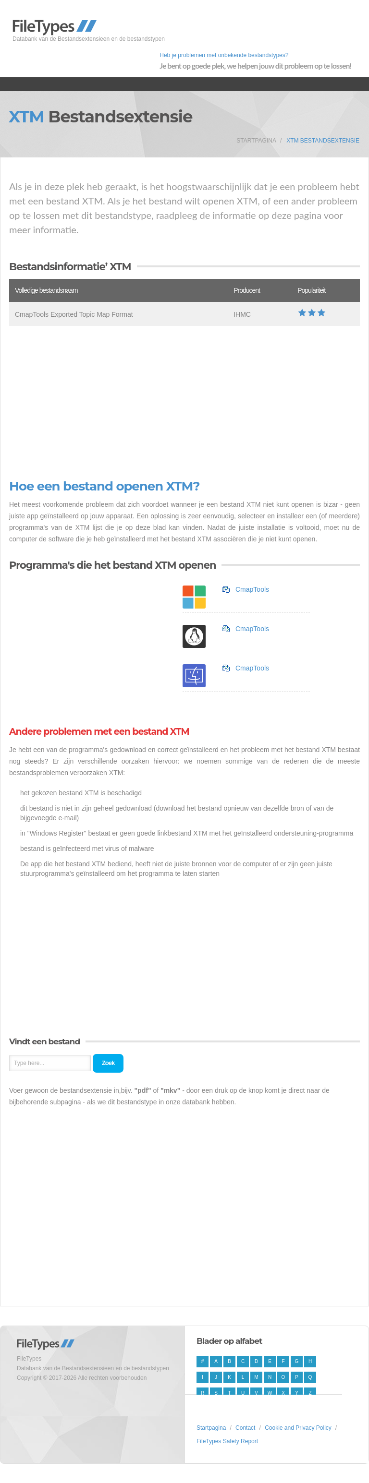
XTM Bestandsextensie (322, 140)
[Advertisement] (184, 402)
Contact (245, 1427)
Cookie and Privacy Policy (298, 1427)
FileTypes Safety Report (227, 1441)
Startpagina (256, 140)
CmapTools (252, 589)
